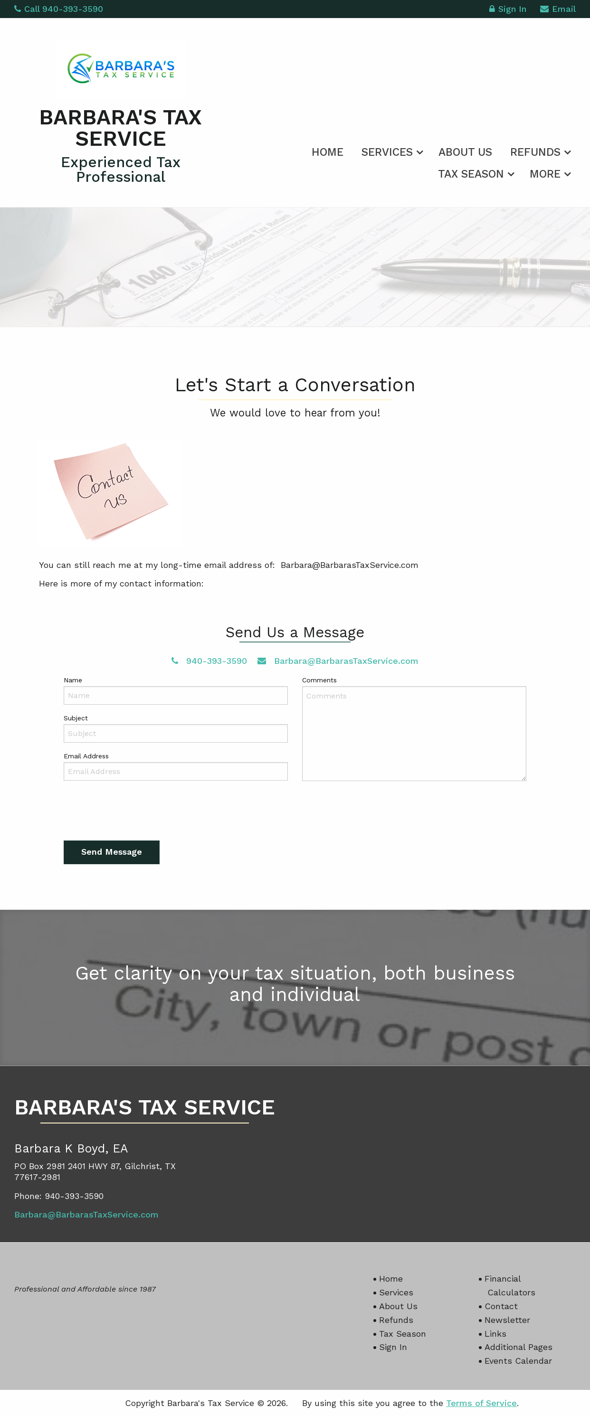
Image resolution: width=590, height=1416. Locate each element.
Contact (501, 1306)
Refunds (535, 152)
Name (73, 680)
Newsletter (507, 1320)
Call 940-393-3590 (58, 9)
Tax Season (471, 174)
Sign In (507, 10)
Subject (76, 718)
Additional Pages (518, 1347)
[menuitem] (327, 150)
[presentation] (136, 812)
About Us (465, 152)
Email (558, 10)
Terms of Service (481, 1403)
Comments (319, 680)
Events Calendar (518, 1361)
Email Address (86, 756)
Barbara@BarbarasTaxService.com (338, 661)
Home (327, 152)
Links (495, 1334)
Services (387, 152)
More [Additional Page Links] (545, 174)
